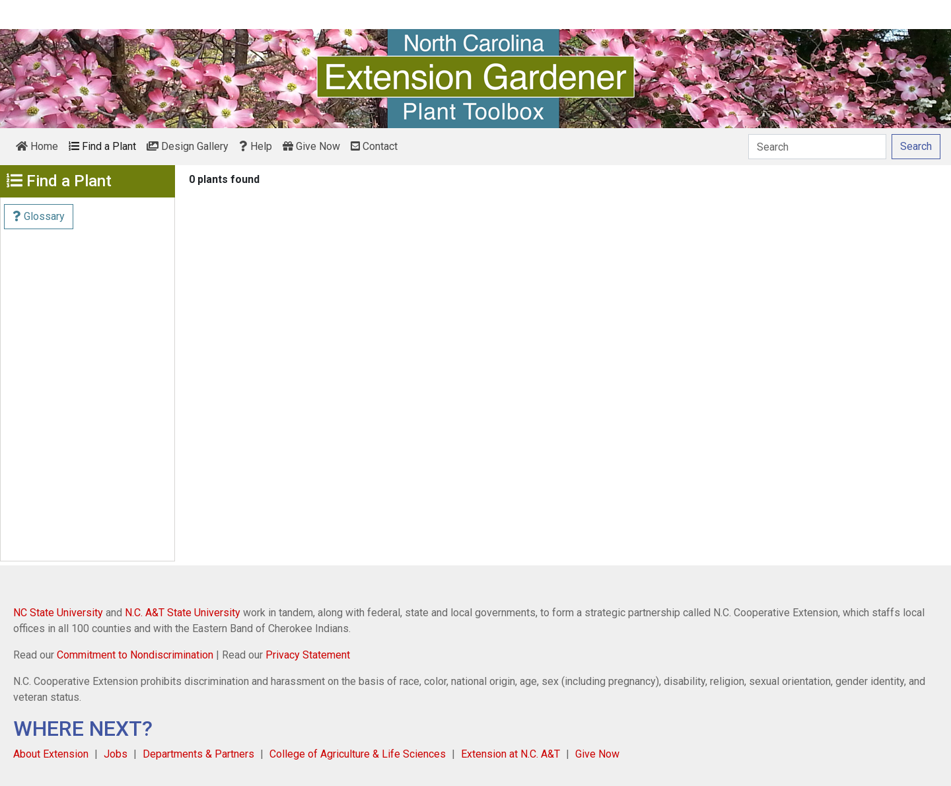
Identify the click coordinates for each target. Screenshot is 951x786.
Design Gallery (188, 146)
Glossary (39, 216)
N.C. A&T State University (182, 612)
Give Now (311, 146)
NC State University (58, 612)
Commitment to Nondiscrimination (135, 655)
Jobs (115, 754)
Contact (374, 146)
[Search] (817, 146)
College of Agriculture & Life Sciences (357, 754)
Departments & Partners (198, 754)
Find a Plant (102, 146)
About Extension (50, 754)
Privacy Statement (307, 655)
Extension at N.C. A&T (510, 754)
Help (255, 146)
